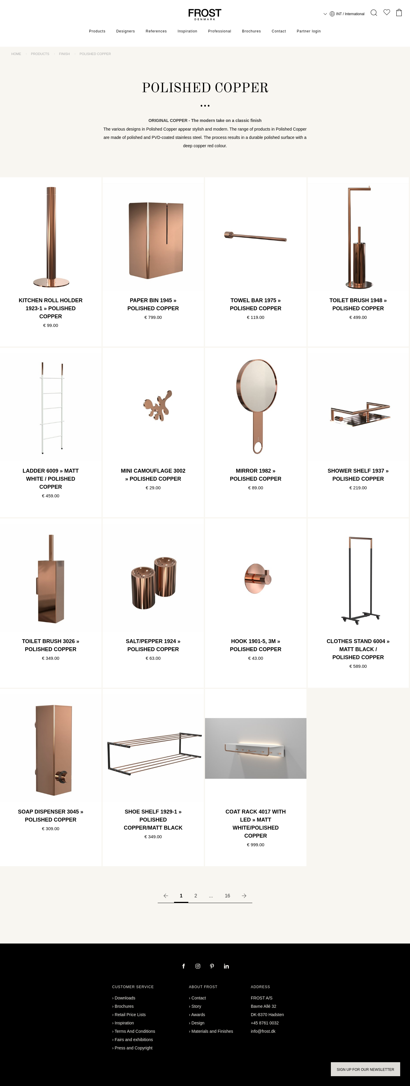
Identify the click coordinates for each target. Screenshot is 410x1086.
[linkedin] (226, 966)
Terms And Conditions (135, 1031)
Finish (64, 54)
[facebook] (184, 966)
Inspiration (187, 31)
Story (196, 1006)
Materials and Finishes (212, 1031)
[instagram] (198, 966)
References (156, 31)
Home (16, 54)
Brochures (251, 31)
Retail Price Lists (130, 1014)
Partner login (309, 31)
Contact (279, 31)
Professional (219, 31)
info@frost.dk (263, 1031)
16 (227, 895)
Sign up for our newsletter (365, 1070)
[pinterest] (213, 966)
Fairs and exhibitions (134, 1039)
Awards (198, 1014)
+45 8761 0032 (265, 1023)
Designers (125, 31)
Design (198, 1023)
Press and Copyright (134, 1048)
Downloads (125, 998)
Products (97, 31)
